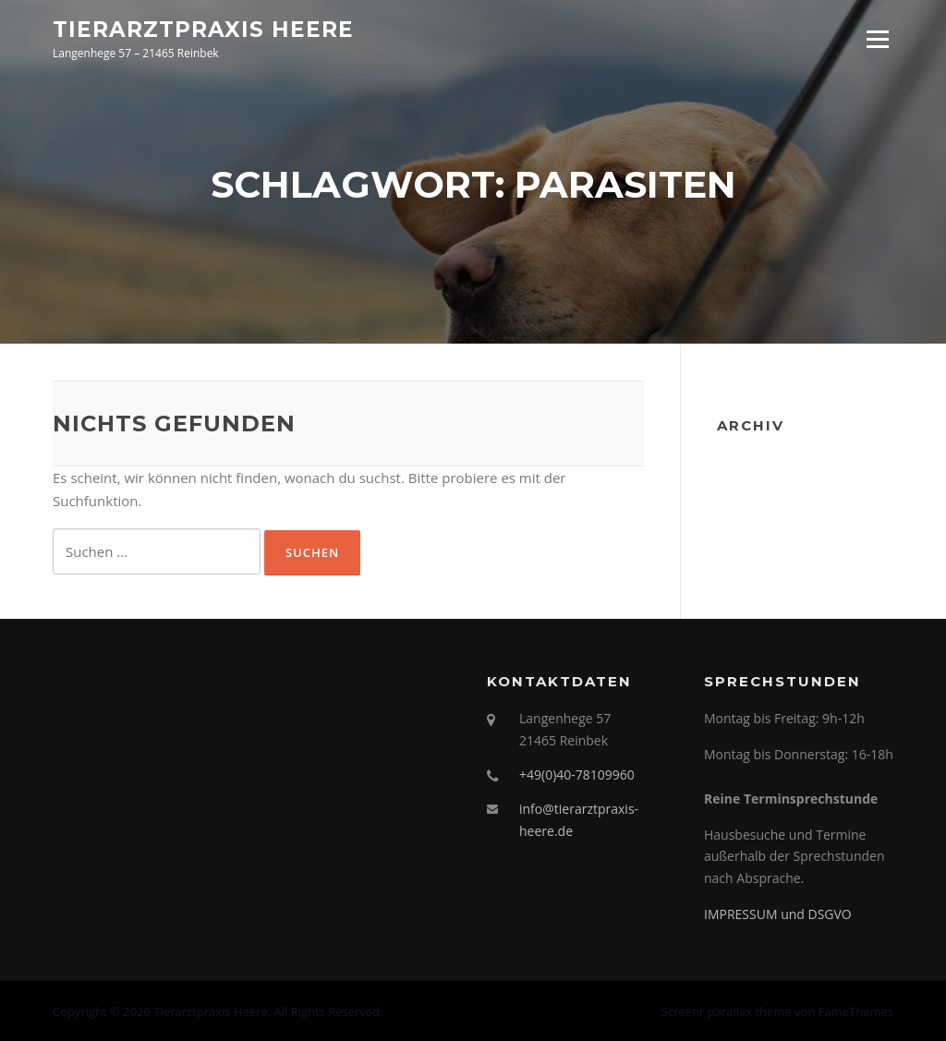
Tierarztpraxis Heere (203, 29)
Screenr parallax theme (726, 1011)
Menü (877, 39)
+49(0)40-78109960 (577, 774)
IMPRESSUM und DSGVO (778, 914)
